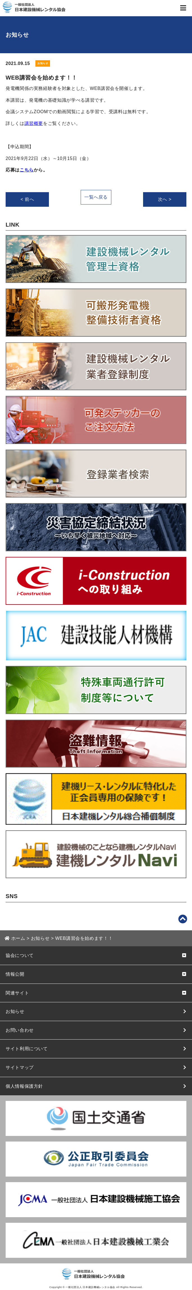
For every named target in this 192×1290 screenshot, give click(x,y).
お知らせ (15, 1011)
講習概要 (33, 123)
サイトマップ (20, 1067)
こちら (27, 170)
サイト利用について (27, 1048)
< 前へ (27, 199)
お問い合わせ (20, 1030)
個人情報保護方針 (24, 1086)
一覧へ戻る (96, 197)
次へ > (164, 199)
